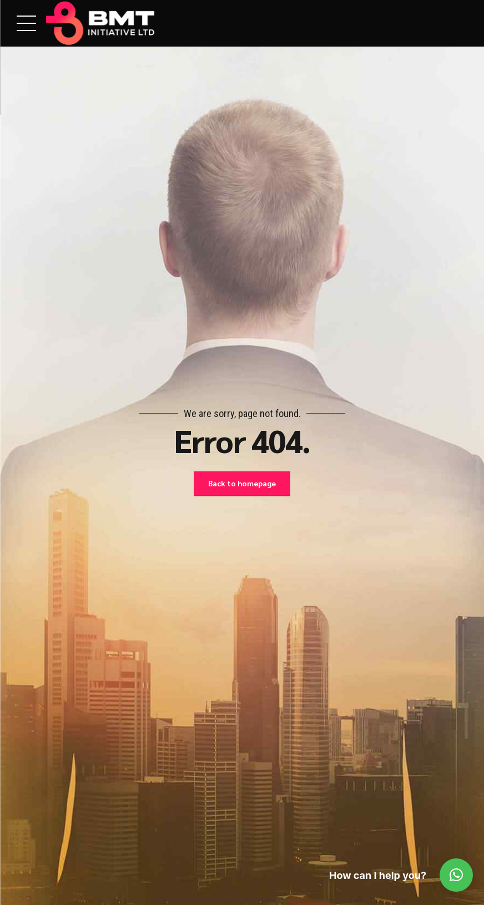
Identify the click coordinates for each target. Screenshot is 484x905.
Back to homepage (242, 484)
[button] (456, 875)
